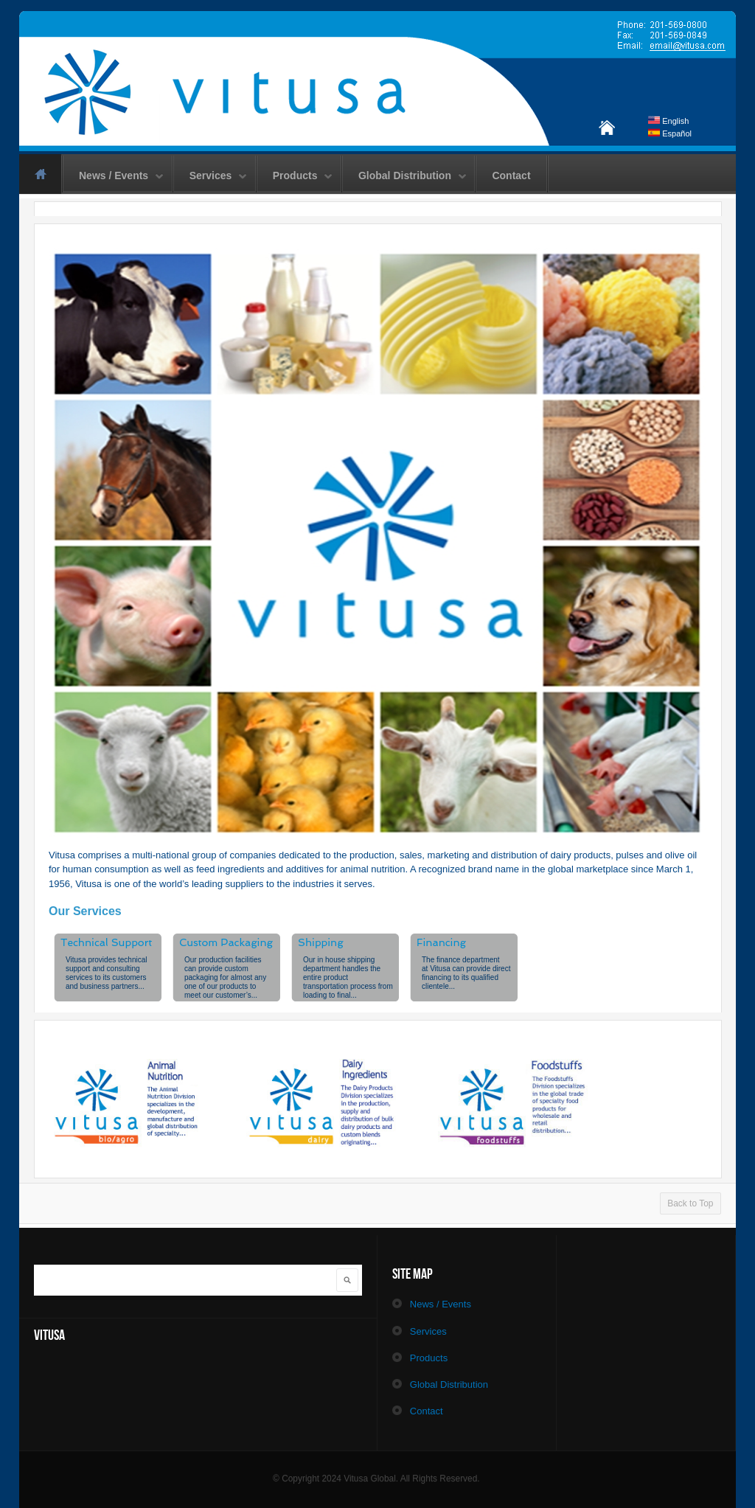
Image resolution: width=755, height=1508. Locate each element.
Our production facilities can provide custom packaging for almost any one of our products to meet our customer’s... (225, 977)
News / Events (113, 177)
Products (295, 177)
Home (40, 174)
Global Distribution (405, 177)
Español (670, 133)
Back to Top (690, 1203)
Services (211, 177)
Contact (511, 175)
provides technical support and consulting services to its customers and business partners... (106, 973)
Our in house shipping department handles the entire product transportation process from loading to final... (348, 977)
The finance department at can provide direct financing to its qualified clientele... (466, 973)
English (668, 121)
